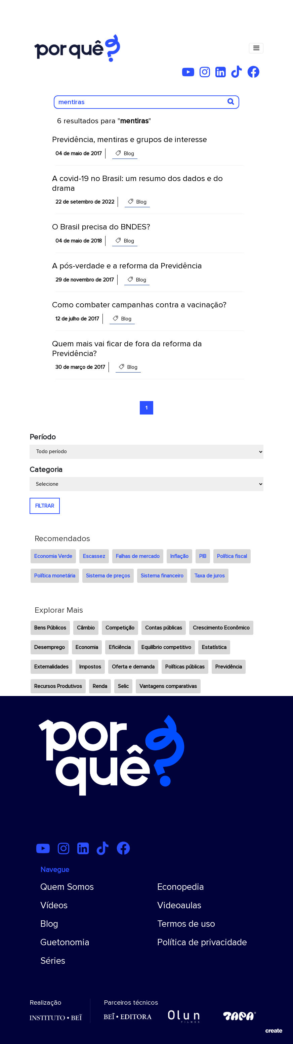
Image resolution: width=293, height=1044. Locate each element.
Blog (49, 923)
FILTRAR (44, 506)
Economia (87, 647)
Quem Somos (67, 887)
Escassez (94, 556)
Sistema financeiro (162, 575)
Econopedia (180, 887)
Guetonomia (64, 942)
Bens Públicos (50, 627)
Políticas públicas (185, 666)
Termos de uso (186, 923)
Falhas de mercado (138, 556)
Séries (52, 960)
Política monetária (54, 575)
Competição (120, 627)
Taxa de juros (209, 575)
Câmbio (86, 627)
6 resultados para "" (104, 121)
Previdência (228, 666)
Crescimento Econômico (221, 627)
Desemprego (49, 647)
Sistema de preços (108, 575)
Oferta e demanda (133, 666)
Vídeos (54, 905)
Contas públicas (163, 627)
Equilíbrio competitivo (166, 647)
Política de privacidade (202, 942)
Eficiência (120, 647)
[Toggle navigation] (256, 48)
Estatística (214, 647)
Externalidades (51, 666)
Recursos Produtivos (58, 686)
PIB (202, 556)
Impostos (90, 666)
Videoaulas (179, 905)
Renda (100, 686)
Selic (123, 686)
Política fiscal (232, 556)
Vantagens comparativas (168, 686)
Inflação (179, 556)
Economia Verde (53, 556)
